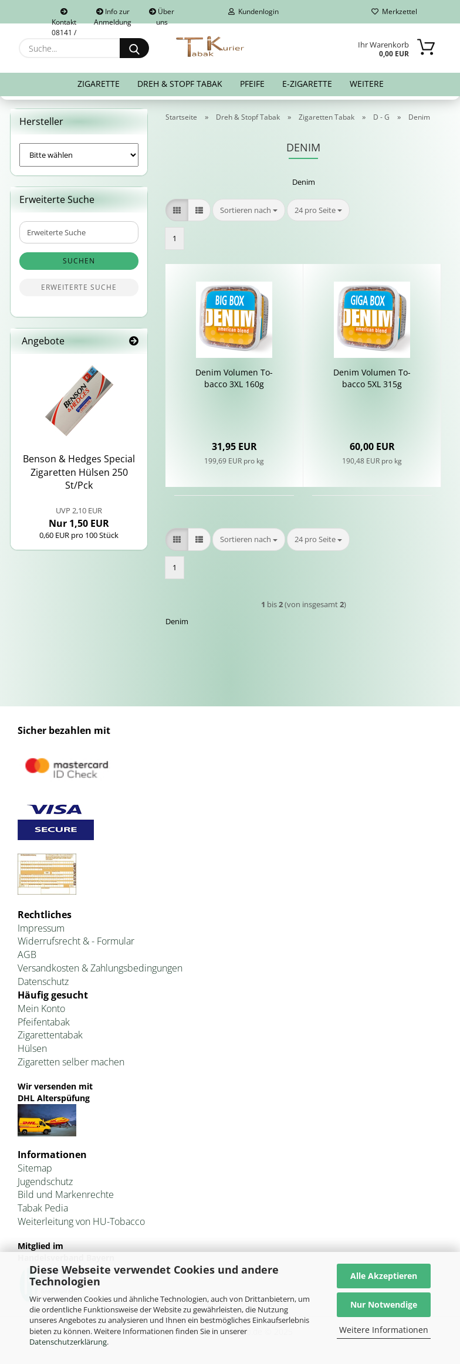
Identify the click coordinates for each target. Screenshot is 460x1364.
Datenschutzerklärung (68, 1341)
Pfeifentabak (44, 1022)
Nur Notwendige (383, 1304)
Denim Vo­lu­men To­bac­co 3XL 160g (234, 378)
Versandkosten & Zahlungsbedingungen (100, 968)
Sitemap (35, 1168)
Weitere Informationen (383, 1329)
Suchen (79, 261)
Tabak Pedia (43, 1207)
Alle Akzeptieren (383, 1275)
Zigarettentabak (50, 1034)
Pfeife (252, 83)
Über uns (161, 14)
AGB (27, 954)
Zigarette (98, 83)
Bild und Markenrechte (66, 1194)
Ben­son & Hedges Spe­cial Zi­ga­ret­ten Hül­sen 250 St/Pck (79, 472)
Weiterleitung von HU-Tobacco (81, 1221)
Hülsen (32, 1048)
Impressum (41, 928)
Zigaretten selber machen (71, 1061)
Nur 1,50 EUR (79, 517)
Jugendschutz (45, 1181)
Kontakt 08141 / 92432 (64, 15)
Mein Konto (41, 1008)
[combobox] (248, 210)
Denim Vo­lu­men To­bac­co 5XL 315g (372, 378)
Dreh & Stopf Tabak (179, 83)
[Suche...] (134, 48)
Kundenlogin (253, 11)
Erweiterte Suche (79, 287)
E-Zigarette (307, 83)
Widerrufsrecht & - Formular (76, 941)
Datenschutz (43, 981)
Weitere (367, 83)
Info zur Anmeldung (112, 14)
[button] (176, 210)
